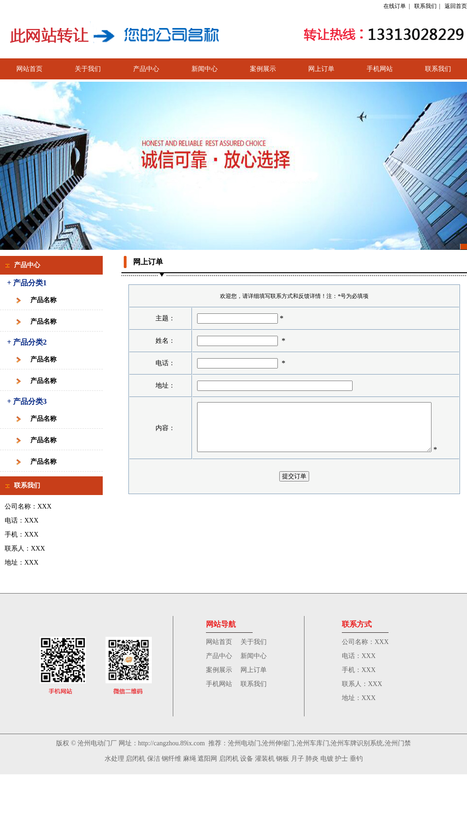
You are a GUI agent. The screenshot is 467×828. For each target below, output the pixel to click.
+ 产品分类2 (27, 342)
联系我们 (425, 6)
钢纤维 (171, 758)
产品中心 (146, 68)
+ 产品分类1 (27, 283)
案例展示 (263, 68)
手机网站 (380, 68)
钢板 (282, 758)
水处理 (114, 758)
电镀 (326, 758)
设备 (246, 758)
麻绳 (189, 758)
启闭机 (135, 758)
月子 (297, 758)
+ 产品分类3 (27, 401)
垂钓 (356, 758)
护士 (341, 758)
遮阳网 (207, 758)
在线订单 (394, 6)
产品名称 (43, 300)
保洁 (153, 758)
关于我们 (88, 68)
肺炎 (311, 758)
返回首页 (456, 6)
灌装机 (265, 758)
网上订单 (321, 68)
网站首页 (29, 68)
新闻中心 (204, 68)
